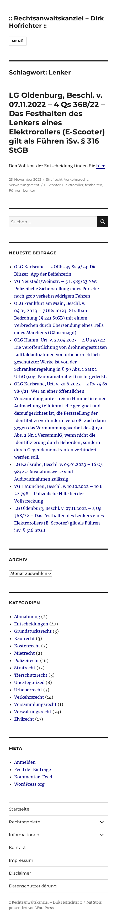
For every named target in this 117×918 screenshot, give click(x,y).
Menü (17, 41)
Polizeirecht (26, 660)
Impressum (21, 860)
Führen (15, 190)
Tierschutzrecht (30, 675)
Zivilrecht (24, 719)
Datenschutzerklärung (33, 885)
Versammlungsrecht (35, 704)
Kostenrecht (27, 645)
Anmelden (25, 762)
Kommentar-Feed (33, 776)
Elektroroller (72, 185)
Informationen (24, 834)
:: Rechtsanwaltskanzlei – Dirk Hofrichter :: (45, 902)
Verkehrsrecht (76, 179)
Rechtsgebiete (24, 821)
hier (100, 165)
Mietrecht (24, 653)
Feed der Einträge (32, 769)
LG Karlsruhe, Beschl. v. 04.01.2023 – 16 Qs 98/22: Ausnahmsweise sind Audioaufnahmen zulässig (58, 472)
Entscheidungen (31, 623)
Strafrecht (54, 179)
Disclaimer (20, 873)
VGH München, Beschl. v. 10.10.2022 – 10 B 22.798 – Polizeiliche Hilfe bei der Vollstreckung (58, 494)
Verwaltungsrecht (24, 185)
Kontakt (17, 847)
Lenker (29, 190)
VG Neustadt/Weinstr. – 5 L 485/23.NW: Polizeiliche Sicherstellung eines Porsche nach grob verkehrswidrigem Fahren (56, 289)
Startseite (19, 809)
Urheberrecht (28, 689)
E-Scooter (52, 185)
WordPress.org (29, 784)
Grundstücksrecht (33, 631)
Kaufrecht (24, 638)
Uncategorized (29, 682)
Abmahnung (27, 616)
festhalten (93, 185)
